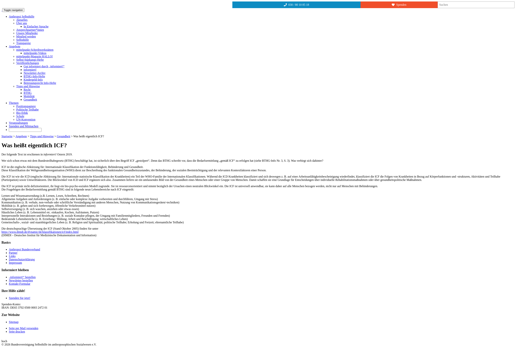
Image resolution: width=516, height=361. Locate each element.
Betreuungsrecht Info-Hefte (40, 83)
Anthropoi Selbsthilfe (21, 16)
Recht (27, 89)
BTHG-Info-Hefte (34, 76)
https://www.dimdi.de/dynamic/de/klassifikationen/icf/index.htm (39, 231)
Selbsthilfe (22, 39)
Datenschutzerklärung (22, 259)
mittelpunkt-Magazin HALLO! (34, 56)
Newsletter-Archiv (35, 73)
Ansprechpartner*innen (30, 29)
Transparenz (23, 43)
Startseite (7, 136)
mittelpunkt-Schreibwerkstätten (34, 49)
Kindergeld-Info (33, 79)
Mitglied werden (26, 36)
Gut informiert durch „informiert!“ (44, 66)
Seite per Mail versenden (23, 328)
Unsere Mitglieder (27, 33)
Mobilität (29, 96)
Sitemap (13, 322)
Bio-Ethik (22, 112)
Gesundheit (30, 99)
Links (12, 256)
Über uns (21, 23)
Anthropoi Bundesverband (24, 249)
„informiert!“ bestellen (22, 277)
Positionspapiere (26, 106)
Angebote (14, 46)
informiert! (30, 69)
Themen (13, 102)
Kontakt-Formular (19, 283)
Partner (13, 252)
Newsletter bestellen (21, 280)
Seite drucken (17, 331)
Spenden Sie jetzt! (19, 298)
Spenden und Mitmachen (23, 126)
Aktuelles (21, 19)
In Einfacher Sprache (36, 26)
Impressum (15, 262)
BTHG (28, 92)
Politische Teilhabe (27, 109)
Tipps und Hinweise (28, 86)
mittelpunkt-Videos (35, 53)
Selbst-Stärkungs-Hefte (30, 59)
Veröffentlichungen (27, 63)
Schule (20, 116)
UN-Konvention (25, 119)
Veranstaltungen (18, 122)
